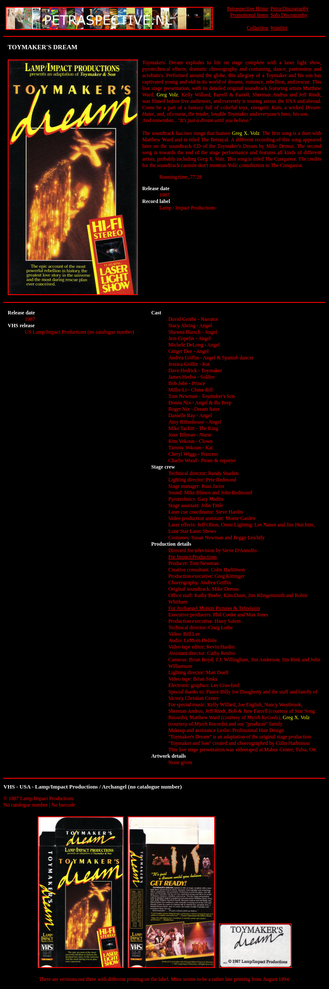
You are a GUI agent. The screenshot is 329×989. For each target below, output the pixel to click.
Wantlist (278, 28)
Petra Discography (289, 9)
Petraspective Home (247, 9)
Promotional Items (249, 15)
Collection (257, 28)
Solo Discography (288, 15)
